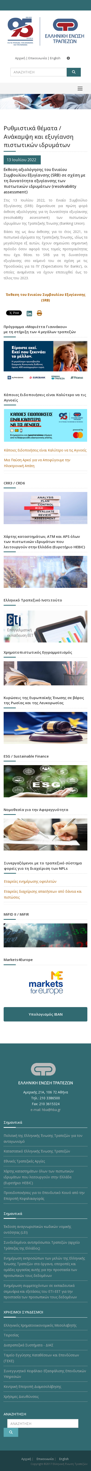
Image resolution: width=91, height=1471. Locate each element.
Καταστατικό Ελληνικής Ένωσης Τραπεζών (37, 1151)
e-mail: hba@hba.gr (46, 1109)
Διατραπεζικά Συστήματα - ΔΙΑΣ (28, 1345)
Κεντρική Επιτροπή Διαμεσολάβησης (32, 1386)
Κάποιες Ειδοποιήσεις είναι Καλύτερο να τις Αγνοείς (45, 450)
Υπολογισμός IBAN (46, 1014)
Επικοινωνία (37, 58)
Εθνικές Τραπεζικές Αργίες (24, 1161)
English (55, 58)
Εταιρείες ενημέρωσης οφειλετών (30, 881)
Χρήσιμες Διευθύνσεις (21, 1396)
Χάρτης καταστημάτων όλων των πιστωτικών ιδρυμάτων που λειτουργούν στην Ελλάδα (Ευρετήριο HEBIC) (39, 1177)
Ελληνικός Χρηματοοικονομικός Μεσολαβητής (40, 1325)
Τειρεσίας (11, 1335)
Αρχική (20, 58)
